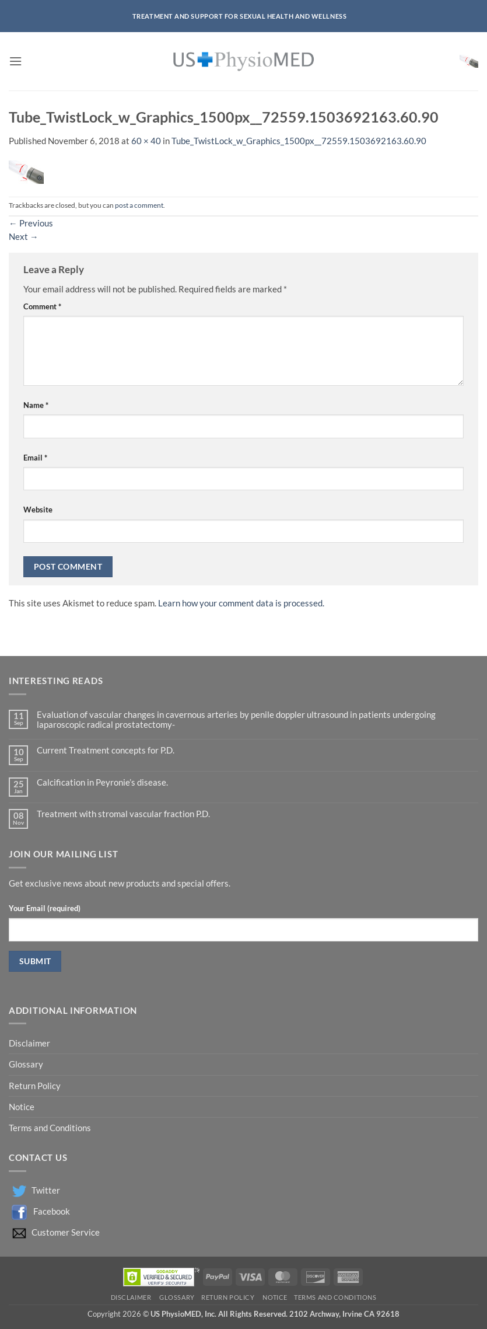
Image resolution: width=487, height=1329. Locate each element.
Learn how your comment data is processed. (241, 603)
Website (37, 509)
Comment (42, 306)
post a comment (139, 205)
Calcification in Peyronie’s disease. (102, 782)
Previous (31, 223)
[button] (15, 61)
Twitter (45, 1190)
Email (35, 457)
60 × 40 (146, 141)
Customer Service (65, 1232)
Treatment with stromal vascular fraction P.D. (123, 814)
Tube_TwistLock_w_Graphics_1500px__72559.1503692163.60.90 (298, 141)
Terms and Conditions (50, 1128)
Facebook (51, 1211)
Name (35, 405)
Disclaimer (30, 1043)
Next (23, 237)
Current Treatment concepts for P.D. (105, 750)
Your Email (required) (44, 908)
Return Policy (35, 1086)
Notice (21, 1107)
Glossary (26, 1064)
